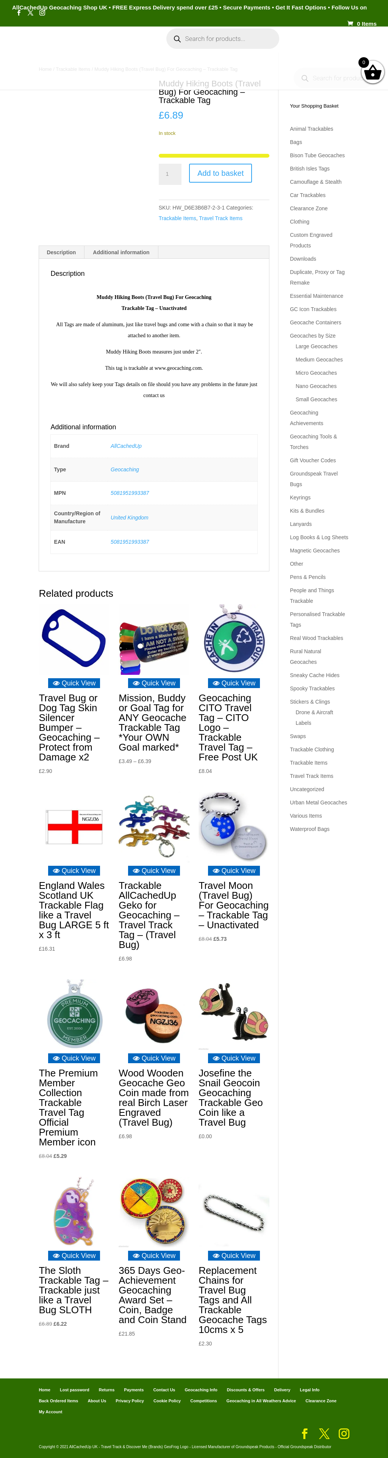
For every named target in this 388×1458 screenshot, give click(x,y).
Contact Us (164, 1390)
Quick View (74, 683)
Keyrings (300, 497)
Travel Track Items (220, 218)
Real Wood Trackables (316, 638)
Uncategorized (307, 789)
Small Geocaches (316, 399)
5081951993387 (130, 493)
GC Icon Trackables (313, 309)
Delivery (282, 1390)
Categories (78, 45)
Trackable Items (177, 218)
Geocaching (125, 469)
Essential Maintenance (316, 296)
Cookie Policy (167, 1401)
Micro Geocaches (316, 373)
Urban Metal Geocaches (318, 802)
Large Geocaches (317, 346)
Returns (107, 1390)
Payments (329, 45)
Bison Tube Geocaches (317, 155)
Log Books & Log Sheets (319, 537)
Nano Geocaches (316, 386)
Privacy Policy (130, 1401)
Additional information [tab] (121, 252)
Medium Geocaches (319, 360)
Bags (296, 142)
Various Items (306, 816)
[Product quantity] (170, 174)
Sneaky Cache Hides (315, 675)
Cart (299, 45)
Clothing (299, 222)
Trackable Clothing (312, 749)
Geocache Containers (315, 322)
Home (44, 45)
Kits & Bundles (307, 511)
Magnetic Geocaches (315, 551)
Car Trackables (307, 195)
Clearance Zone (309, 208)
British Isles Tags (310, 169)
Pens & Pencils (307, 577)
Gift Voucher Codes (313, 460)
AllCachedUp (126, 446)
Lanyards (301, 524)
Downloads (303, 259)
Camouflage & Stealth (315, 182)
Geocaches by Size (313, 336)
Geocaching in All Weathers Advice (261, 1401)
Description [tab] (61, 252)
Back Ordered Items (58, 1401)
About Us (97, 1401)
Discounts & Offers (246, 1390)
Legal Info (309, 1390)
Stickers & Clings (310, 702)
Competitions (203, 1401)
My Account (128, 45)
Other (296, 564)
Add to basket (220, 173)
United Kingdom (130, 518)
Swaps (298, 736)
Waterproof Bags (310, 829)
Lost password (74, 1390)
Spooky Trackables (312, 688)
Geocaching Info (189, 69)
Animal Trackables (311, 129)
